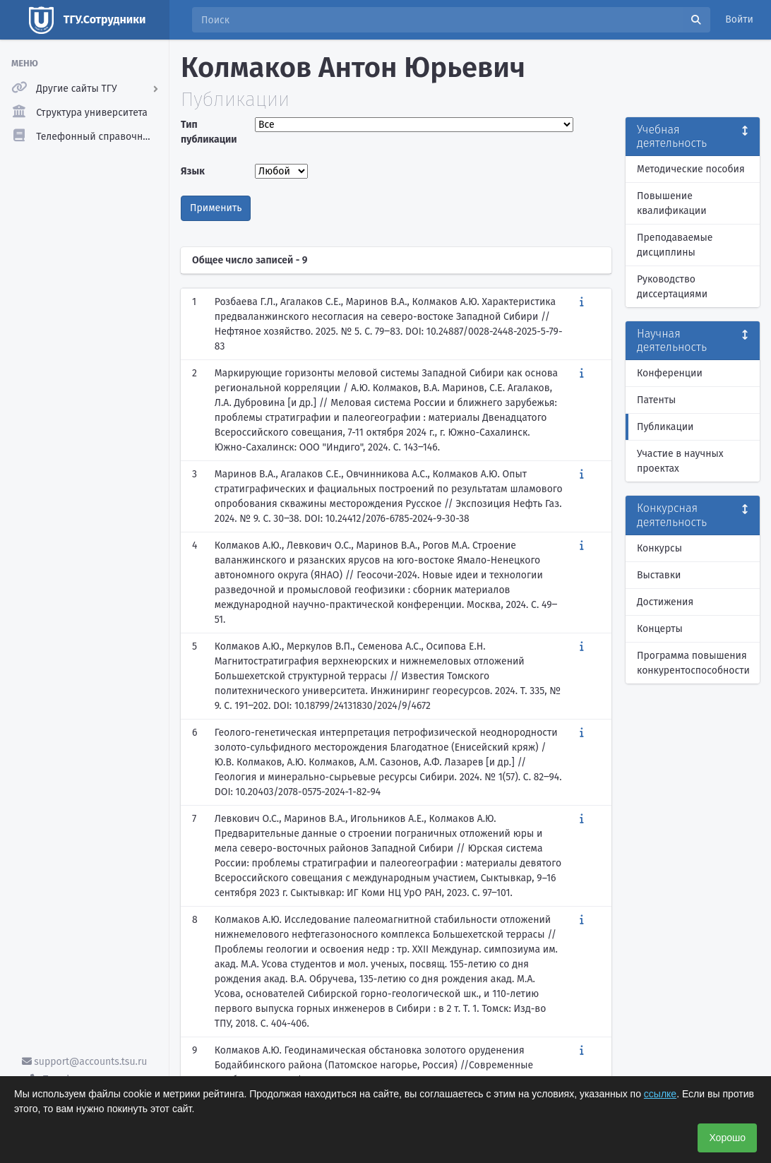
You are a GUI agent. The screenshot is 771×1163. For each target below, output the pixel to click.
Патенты (656, 400)
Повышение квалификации (672, 203)
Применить (215, 208)
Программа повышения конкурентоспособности (693, 663)
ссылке (660, 1093)
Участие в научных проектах (680, 461)
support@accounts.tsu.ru (85, 1062)
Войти (739, 19)
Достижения (665, 602)
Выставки (659, 575)
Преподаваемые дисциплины (674, 245)
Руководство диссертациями (672, 286)
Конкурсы (659, 548)
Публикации (665, 427)
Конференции (670, 373)
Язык (193, 171)
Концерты (660, 629)
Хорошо (727, 1137)
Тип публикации (209, 132)
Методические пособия (691, 169)
